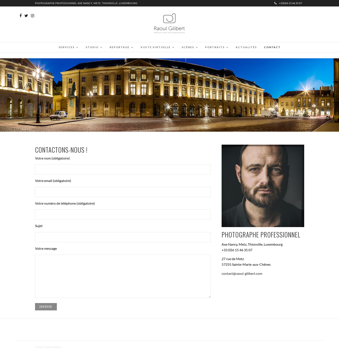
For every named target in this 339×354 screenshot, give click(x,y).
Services (67, 47)
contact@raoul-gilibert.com (242, 273)
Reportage (120, 47)
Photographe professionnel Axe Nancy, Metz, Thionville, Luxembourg (86, 3)
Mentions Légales (72, 347)
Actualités (246, 47)
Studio (92, 47)
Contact (272, 47)
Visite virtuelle (156, 47)
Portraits (215, 47)
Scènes (188, 47)
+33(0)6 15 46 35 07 (288, 3)
